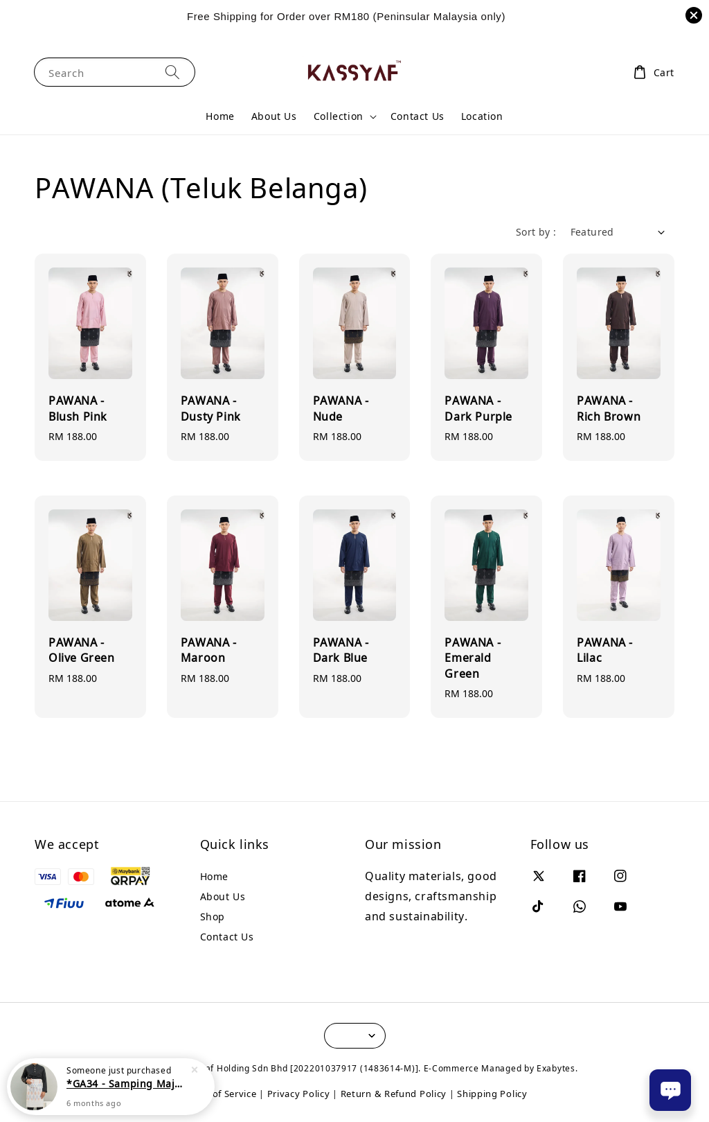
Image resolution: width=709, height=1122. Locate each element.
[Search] (172, 71)
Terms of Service (218, 1093)
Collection (339, 116)
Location (482, 116)
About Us (274, 116)
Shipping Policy (492, 1093)
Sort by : (536, 231)
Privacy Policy (298, 1093)
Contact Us (418, 116)
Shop (212, 916)
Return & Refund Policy (394, 1093)
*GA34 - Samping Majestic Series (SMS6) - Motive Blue (127, 1083)
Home (220, 116)
